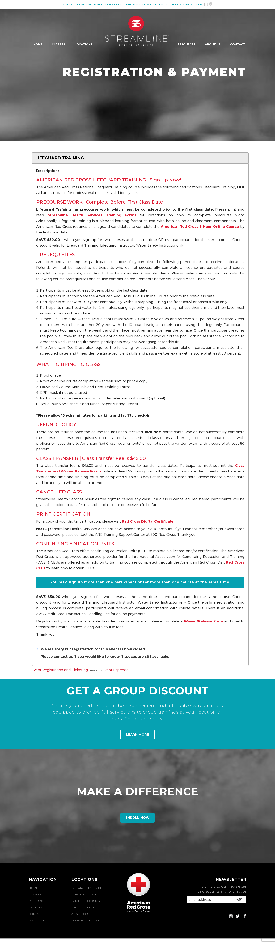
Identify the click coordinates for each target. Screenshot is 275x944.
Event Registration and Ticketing (60, 670)
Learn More (137, 734)
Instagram (231, 916)
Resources (186, 44)
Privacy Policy (41, 920)
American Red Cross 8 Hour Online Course (200, 227)
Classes (58, 44)
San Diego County (85, 901)
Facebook (244, 916)
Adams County (83, 914)
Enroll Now (137, 818)
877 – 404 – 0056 (187, 4)
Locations (83, 44)
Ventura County (84, 907)
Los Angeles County (87, 888)
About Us (213, 44)
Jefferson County (86, 920)
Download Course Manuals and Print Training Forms (85, 387)
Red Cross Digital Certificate (148, 521)
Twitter (238, 916)
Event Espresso (115, 670)
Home (37, 44)
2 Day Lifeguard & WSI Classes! (92, 4)
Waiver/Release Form (203, 621)
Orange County (84, 894)
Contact (237, 44)
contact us (64, 656)
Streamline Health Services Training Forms (92, 215)
